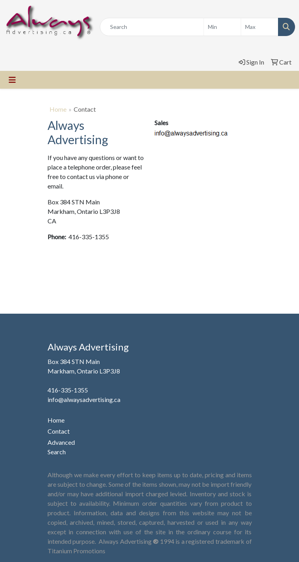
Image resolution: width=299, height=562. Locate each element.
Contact (59, 431)
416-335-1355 (68, 390)
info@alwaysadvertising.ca (84, 399)
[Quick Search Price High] (259, 27)
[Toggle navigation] (12, 80)
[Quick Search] (152, 27)
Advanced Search (61, 446)
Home (58, 109)
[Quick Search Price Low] (222, 27)
